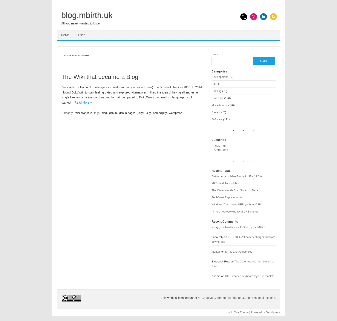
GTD (214, 84)
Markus (216, 251)
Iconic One (232, 312)
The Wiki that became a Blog (99, 77)
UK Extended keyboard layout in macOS (249, 276)
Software (216, 119)
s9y (148, 113)
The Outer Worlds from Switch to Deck (234, 190)
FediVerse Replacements (226, 197)
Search (215, 54)
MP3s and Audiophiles (225, 183)
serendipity (160, 113)
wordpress (175, 113)
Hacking (216, 91)
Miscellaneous (83, 113)
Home (65, 35)
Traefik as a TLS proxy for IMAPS (245, 227)
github (113, 113)
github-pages (127, 113)
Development (219, 76)
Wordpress (273, 312)
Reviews (216, 112)
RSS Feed (220, 146)
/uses (81, 35)
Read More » (83, 102)
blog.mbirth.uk (87, 15)
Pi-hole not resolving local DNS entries (234, 211)
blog (104, 113)
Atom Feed (221, 150)
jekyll (141, 113)
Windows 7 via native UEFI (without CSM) (236, 204)
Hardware (217, 98)
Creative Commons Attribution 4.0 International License (238, 298)
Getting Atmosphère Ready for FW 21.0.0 (236, 176)
